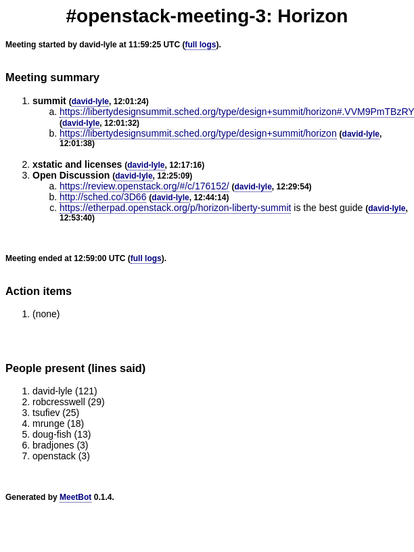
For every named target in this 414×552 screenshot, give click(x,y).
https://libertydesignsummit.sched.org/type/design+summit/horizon (198, 133)
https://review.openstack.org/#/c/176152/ (144, 186)
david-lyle (90, 101)
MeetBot (75, 497)
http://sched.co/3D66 (103, 196)
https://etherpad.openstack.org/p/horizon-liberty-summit (175, 207)
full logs (200, 44)
